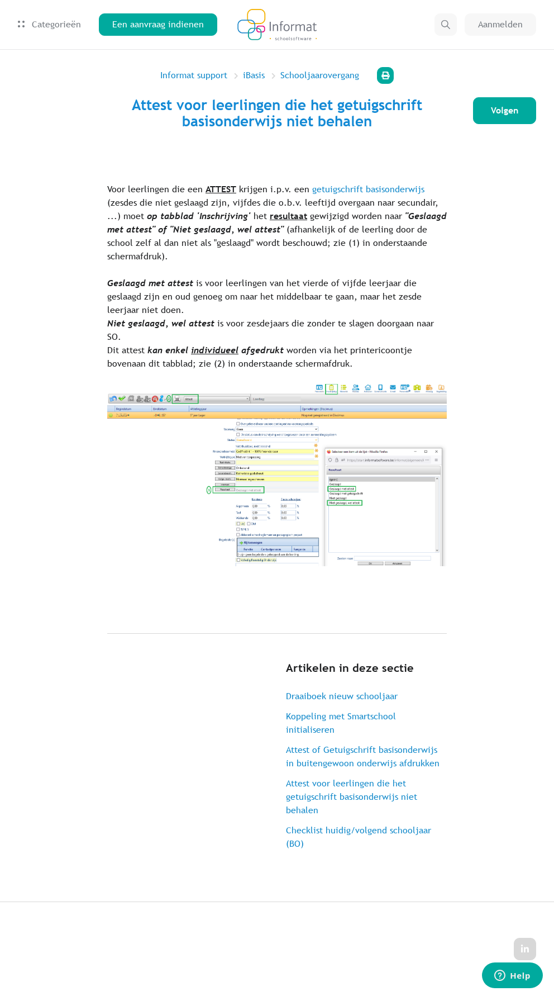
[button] (445, 24)
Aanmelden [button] (500, 24)
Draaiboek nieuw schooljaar (342, 696)
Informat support (193, 75)
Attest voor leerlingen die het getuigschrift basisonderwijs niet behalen (351, 796)
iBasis (254, 75)
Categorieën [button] (49, 24)
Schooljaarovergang (319, 75)
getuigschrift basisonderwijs (368, 189)
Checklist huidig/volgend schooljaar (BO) (358, 837)
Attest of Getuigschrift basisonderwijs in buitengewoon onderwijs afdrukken (363, 756)
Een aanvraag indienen (158, 24)
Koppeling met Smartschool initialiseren (341, 723)
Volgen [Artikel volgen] (504, 110)
